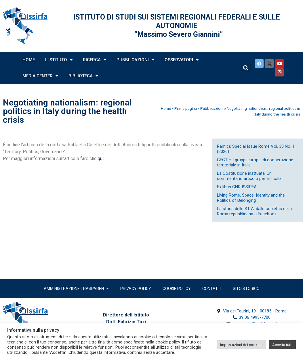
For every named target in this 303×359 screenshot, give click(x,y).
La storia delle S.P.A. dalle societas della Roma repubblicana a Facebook (254, 211)
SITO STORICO (246, 288)
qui (101, 158)
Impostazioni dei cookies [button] (241, 345)
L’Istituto (59, 60)
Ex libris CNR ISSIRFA (237, 186)
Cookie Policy (177, 288)
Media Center (40, 76)
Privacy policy (135, 288)
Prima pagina (185, 108)
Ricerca (94, 60)
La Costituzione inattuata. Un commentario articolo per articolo (249, 176)
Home (28, 59)
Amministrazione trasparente (76, 288)
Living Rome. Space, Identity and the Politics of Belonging (251, 198)
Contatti (211, 288)
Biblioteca (83, 76)
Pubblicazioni (135, 60)
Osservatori (182, 60)
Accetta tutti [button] (282, 345)
